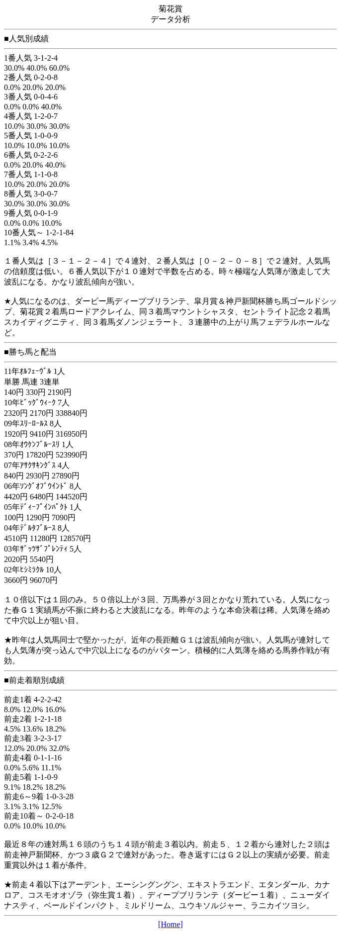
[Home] (170, 924)
